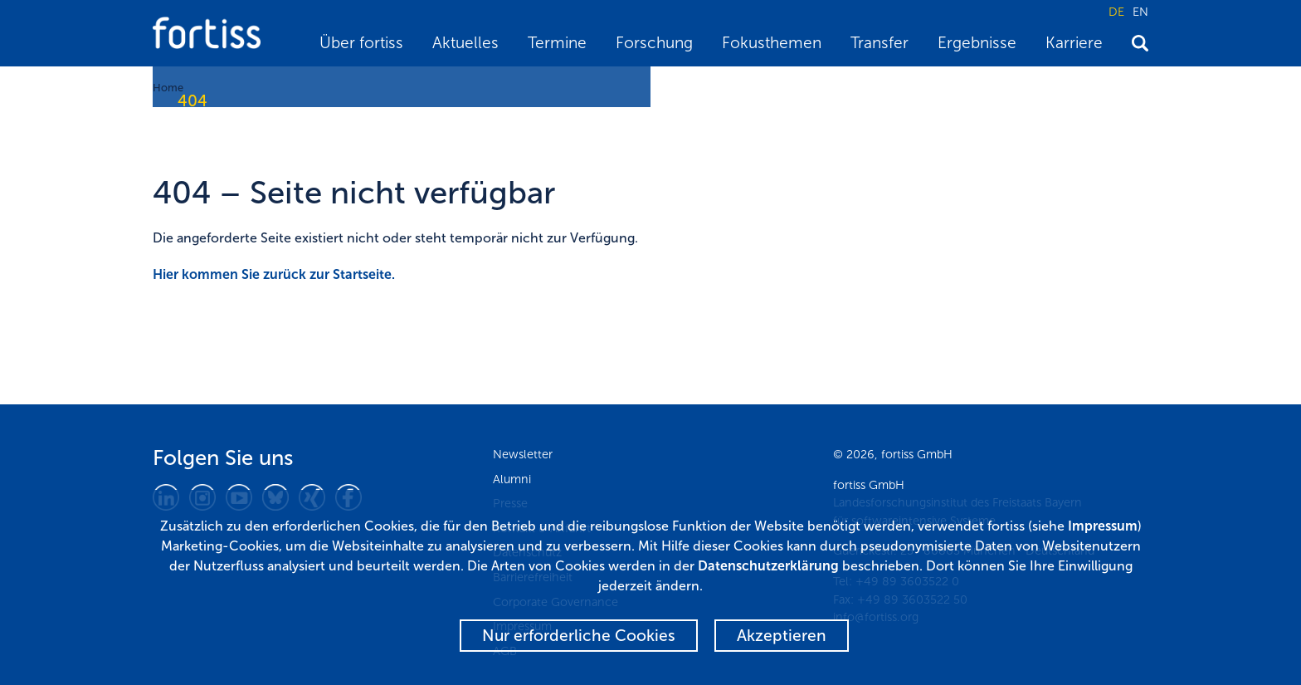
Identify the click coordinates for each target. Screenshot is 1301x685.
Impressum (1103, 526)
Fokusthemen (771, 42)
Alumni (512, 479)
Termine (557, 42)
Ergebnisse (977, 42)
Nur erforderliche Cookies (578, 635)
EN (1140, 11)
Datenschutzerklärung (768, 566)
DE (1116, 11)
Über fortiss (361, 42)
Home (168, 87)
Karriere (1074, 42)
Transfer (879, 42)
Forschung (654, 42)
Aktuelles (465, 42)
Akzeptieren (781, 635)
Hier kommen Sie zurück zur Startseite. (274, 274)
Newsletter (523, 454)
